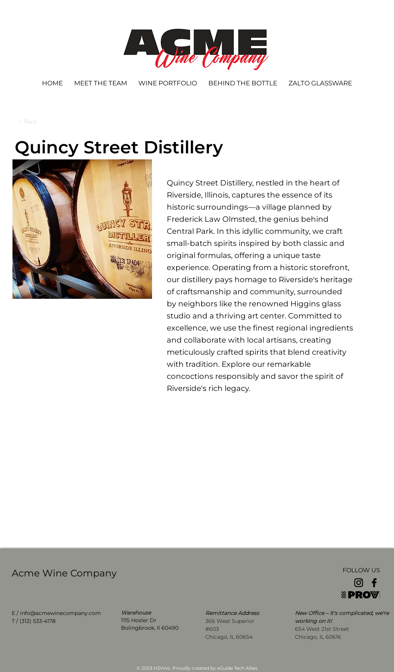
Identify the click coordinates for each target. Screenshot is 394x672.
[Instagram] (359, 583)
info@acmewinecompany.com (60, 613)
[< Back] (43, 121)
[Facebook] (374, 583)
